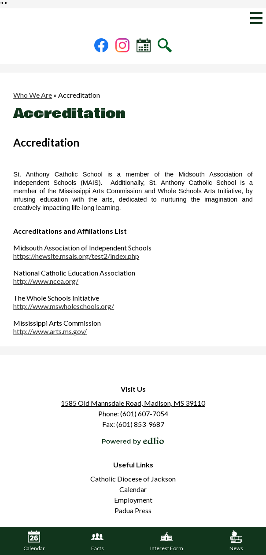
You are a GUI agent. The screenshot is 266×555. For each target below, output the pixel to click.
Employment (133, 500)
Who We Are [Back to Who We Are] (32, 95)
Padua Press (133, 510)
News (236, 540)
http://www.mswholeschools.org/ (63, 306)
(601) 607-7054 (144, 413)
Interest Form (166, 540)
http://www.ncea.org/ (45, 281)
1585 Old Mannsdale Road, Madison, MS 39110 (133, 403)
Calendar (133, 489)
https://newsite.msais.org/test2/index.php (76, 256)
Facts (97, 540)
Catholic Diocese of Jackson (133, 478)
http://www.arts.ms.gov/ (50, 331)
